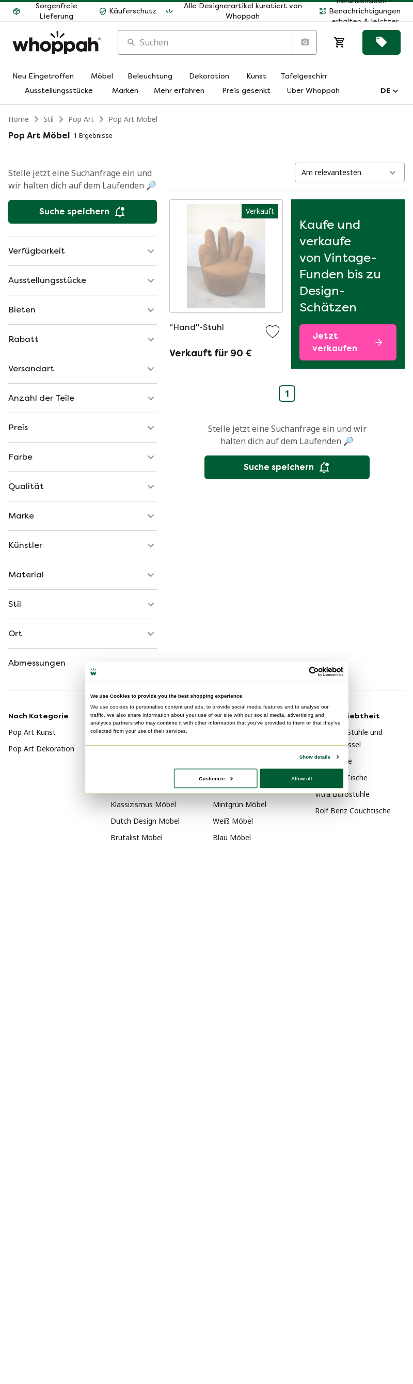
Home (18, 119)
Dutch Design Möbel (145, 821)
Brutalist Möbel (136, 837)
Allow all (301, 778)
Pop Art (81, 119)
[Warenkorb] (339, 42)
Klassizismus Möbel (143, 804)
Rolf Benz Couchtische (353, 810)
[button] (51, 11)
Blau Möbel (232, 837)
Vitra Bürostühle (342, 794)
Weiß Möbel (233, 821)
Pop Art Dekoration (41, 748)
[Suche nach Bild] (304, 42)
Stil (48, 119)
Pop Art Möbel (132, 119)
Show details (314, 757)
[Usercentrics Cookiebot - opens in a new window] (313, 672)
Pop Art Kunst (32, 732)
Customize (216, 778)
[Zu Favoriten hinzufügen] (272, 331)
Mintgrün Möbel (239, 804)
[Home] (56, 42)
